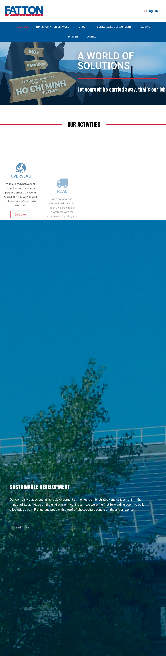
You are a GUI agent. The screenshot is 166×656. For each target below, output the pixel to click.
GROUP (84, 27)
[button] (21, 533)
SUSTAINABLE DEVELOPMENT (114, 26)
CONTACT (92, 36)
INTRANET (74, 36)
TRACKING (144, 26)
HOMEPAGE (22, 26)
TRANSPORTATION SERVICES (54, 27)
